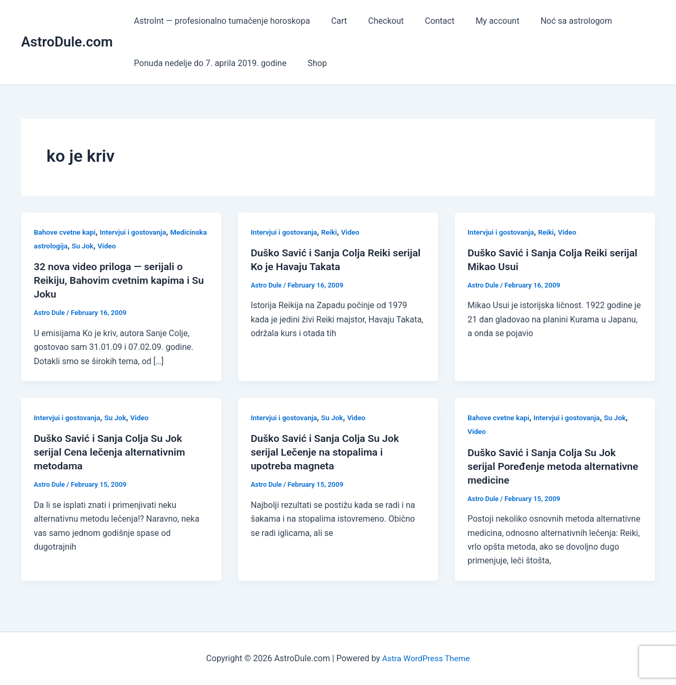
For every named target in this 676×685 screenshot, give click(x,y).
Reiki (332, 232)
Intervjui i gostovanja (136, 232)
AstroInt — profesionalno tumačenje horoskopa (220, 21)
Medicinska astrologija (71, 246)
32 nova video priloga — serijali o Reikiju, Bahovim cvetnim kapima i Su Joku (114, 280)
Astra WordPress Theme (425, 658)
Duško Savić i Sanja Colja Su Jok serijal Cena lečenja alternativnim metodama (112, 452)
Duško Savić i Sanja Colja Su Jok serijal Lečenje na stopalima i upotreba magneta (328, 452)
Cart (333, 21)
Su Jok (124, 246)
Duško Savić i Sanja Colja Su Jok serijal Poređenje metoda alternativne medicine (544, 466)
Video (149, 246)
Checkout (375, 21)
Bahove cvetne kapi (66, 232)
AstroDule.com (67, 42)
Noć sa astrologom (553, 21)
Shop (310, 63)
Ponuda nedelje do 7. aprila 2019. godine (208, 63)
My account (478, 21)
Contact (424, 21)
